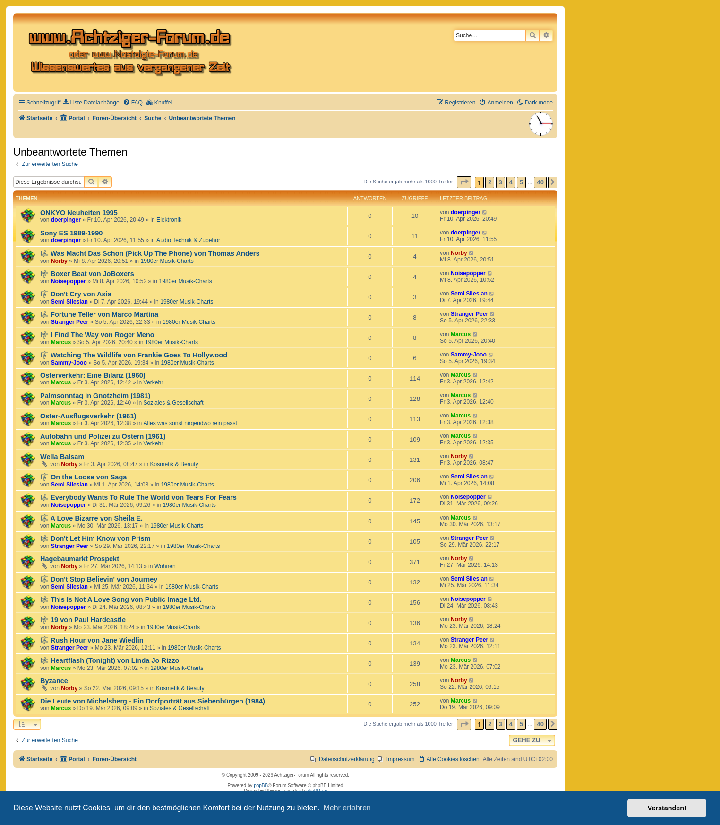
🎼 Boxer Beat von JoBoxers (87, 274)
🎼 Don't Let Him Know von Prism (95, 538)
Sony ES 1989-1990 (71, 233)
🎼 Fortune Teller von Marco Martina (99, 314)
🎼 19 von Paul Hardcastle (83, 620)
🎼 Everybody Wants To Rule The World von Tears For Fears (138, 497)
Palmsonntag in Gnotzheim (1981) (95, 395)
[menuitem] (91, 102)
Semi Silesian (69, 301)
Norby (59, 261)
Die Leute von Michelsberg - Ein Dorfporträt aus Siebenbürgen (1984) (152, 701)
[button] (464, 182)
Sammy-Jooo (69, 362)
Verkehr (153, 382)
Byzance (54, 681)
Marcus (61, 342)
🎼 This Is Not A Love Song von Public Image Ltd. (121, 599)
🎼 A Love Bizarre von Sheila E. (91, 518)
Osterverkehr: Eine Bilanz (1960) (93, 375)
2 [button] (489, 182)
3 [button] (500, 182)
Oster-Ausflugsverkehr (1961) (88, 416)
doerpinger (66, 220)
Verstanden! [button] (667, 808)
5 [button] (521, 182)
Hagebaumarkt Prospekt (79, 559)
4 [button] (511, 182)
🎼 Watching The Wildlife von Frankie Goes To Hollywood (133, 355)
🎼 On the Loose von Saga (83, 477)
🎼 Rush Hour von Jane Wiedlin (92, 640)
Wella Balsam (62, 456)
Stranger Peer (69, 322)
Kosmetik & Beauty (174, 464)
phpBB (261, 785)
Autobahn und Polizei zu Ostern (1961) (102, 436)
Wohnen (165, 566)
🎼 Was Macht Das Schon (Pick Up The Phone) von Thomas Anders (150, 253)
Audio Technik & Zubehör (188, 240)
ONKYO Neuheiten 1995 (79, 213)
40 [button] (540, 182)
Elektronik (168, 220)
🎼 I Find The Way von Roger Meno (97, 335)
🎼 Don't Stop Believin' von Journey (98, 579)
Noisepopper (68, 281)
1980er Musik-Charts (166, 261)
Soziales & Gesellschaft (174, 402)
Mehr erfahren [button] (347, 808)
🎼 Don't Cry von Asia (75, 294)
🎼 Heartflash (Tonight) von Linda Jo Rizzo (109, 660)
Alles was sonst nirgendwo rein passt (190, 423)
